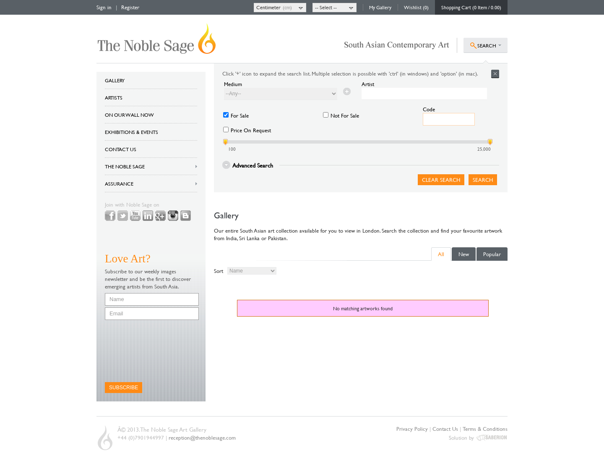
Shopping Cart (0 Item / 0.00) (471, 7)
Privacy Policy (412, 428)
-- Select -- (326, 7)
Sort (218, 271)
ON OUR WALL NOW (129, 114)
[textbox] (424, 94)
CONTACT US (120, 149)
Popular (492, 254)
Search (483, 179)
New (463, 254)
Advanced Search (252, 165)
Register (130, 7)
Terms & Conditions (485, 428)
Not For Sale (345, 115)
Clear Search (441, 179)
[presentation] (139, 351)
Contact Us (445, 428)
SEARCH (486, 45)
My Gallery (380, 7)
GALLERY (115, 80)
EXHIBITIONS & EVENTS (131, 132)
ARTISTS (113, 97)
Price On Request (251, 130)
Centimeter (268, 7)
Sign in (104, 7)
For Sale (240, 115)
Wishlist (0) (416, 7)
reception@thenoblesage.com (202, 437)
